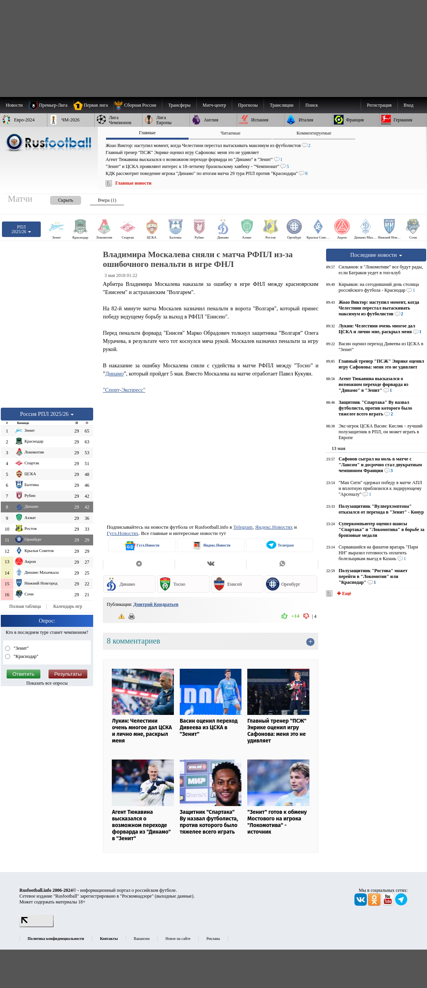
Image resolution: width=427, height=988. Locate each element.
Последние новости (376, 255)
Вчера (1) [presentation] (107, 200)
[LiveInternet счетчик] (36, 925)
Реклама (213, 938)
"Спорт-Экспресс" (124, 390)
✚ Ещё (343, 593)
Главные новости (133, 183)
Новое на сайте (177, 938)
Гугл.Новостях (123, 533)
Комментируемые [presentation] (314, 133)
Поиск (311, 105)
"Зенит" (20, 648)
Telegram (243, 527)
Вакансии (142, 938)
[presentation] (58, 199)
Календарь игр (67, 606)
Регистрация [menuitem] (379, 105)
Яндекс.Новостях (274, 527)
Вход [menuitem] (408, 105)
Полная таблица (25, 606)
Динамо (114, 373)
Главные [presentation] (147, 132)
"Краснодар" (25, 656)
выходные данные (174, 896)
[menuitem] (138, 105)
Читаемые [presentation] (230, 133)
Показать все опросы (47, 683)
